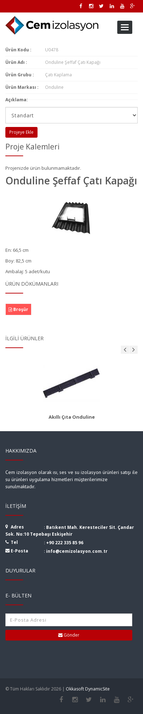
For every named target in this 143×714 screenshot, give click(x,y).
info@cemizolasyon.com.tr (77, 551)
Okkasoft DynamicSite (88, 689)
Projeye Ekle (21, 132)
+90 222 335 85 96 (64, 543)
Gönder (68, 635)
